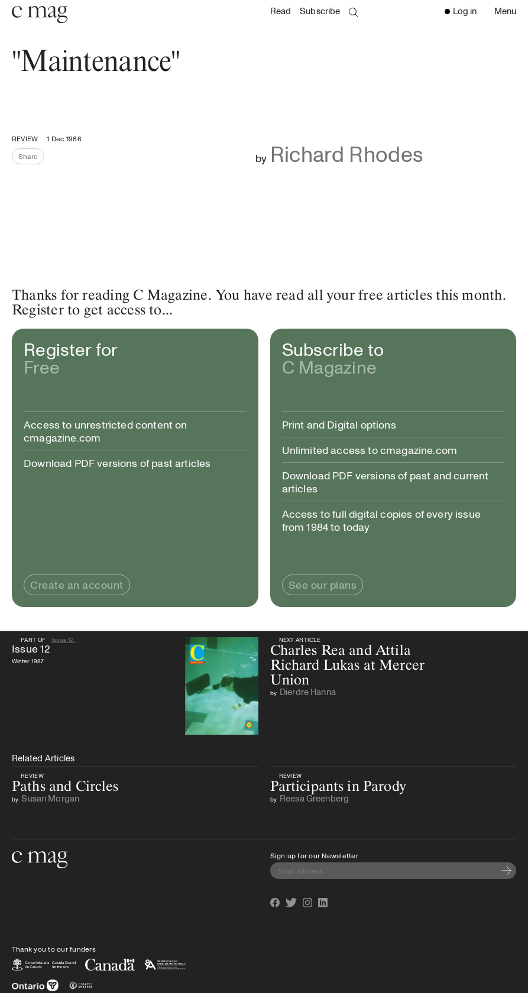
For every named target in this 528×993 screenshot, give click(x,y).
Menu (508, 12)
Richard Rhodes (347, 153)
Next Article (299, 639)
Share (31, 157)
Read (280, 11)
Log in (461, 11)
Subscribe (320, 11)
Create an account (77, 584)
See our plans (323, 584)
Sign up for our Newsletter (314, 855)
